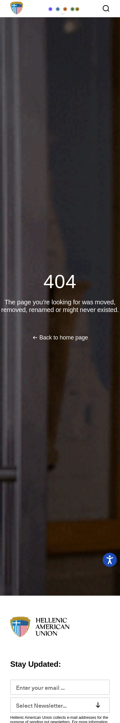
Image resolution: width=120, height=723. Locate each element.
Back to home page (63, 337)
